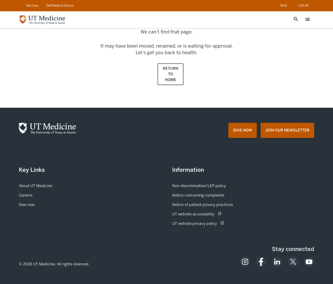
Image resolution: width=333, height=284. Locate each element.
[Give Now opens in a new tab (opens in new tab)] (242, 130)
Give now (43, 204)
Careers (25, 195)
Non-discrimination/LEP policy (199, 186)
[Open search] (296, 19)
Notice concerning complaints (198, 195)
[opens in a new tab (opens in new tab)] (245, 262)
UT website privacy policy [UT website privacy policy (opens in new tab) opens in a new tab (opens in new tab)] (211, 223)
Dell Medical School (60, 5)
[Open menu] (307, 19)
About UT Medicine (35, 186)
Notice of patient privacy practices (202, 204)
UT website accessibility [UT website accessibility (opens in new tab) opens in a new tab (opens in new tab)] (210, 213)
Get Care (32, 5)
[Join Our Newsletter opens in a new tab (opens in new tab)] (287, 130)
